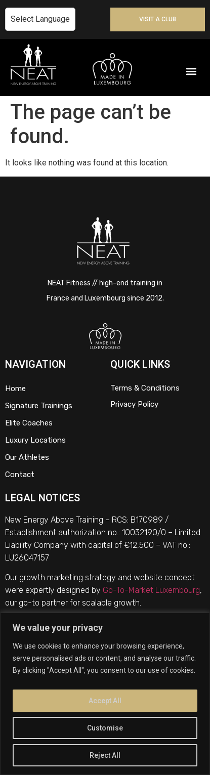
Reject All (105, 755)
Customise (105, 728)
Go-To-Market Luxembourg (151, 590)
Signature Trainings (38, 405)
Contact (19, 474)
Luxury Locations (35, 440)
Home (15, 388)
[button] (191, 71)
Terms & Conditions (145, 388)
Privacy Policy (134, 404)
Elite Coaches (29, 422)
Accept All (105, 701)
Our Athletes (27, 457)
